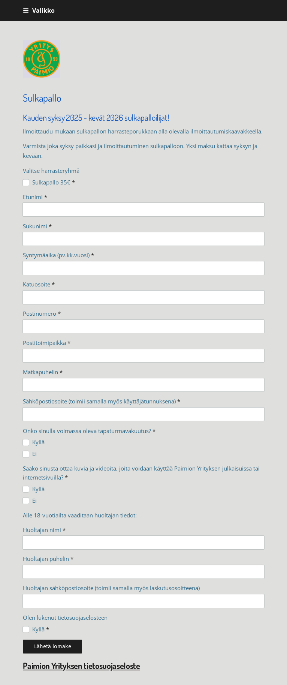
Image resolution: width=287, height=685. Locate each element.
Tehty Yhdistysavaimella (49, 661)
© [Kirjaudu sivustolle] (26, 647)
